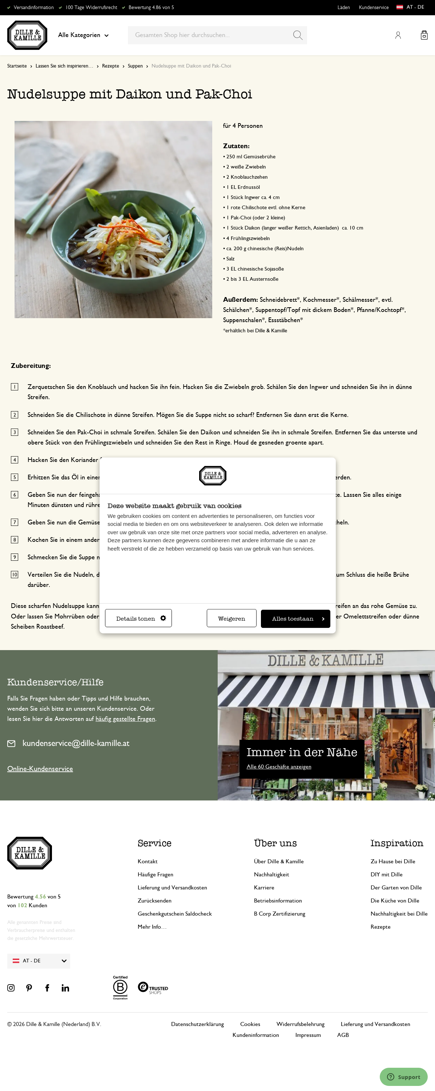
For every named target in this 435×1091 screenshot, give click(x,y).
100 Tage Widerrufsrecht (91, 7)
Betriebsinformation (278, 901)
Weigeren (231, 618)
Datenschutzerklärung (197, 1024)
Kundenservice (374, 7)
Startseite (17, 66)
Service (155, 842)
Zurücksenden (155, 901)
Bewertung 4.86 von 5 (151, 7)
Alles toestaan (298, 618)
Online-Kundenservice (40, 768)
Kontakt (148, 861)
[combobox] (217, 35)
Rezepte (110, 66)
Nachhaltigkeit (271, 874)
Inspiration (397, 842)
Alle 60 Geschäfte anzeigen (279, 767)
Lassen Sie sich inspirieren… (64, 66)
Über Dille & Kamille (279, 861)
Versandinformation (34, 7)
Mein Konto (398, 35)
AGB (343, 1035)
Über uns (275, 842)
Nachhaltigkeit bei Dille (399, 914)
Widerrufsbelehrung (301, 1024)
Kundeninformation (256, 1035)
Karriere (264, 888)
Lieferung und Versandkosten (172, 888)
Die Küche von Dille (395, 901)
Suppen (135, 66)
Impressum (308, 1035)
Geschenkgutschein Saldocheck (175, 914)
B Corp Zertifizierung (279, 914)
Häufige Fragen (155, 874)
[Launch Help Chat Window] (404, 1077)
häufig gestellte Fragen (125, 719)
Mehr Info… (152, 927)
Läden (344, 7)
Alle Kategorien (83, 35)
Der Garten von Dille (396, 888)
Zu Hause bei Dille (393, 861)
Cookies (250, 1024)
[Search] (298, 35)
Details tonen (141, 618)
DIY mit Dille (387, 874)
